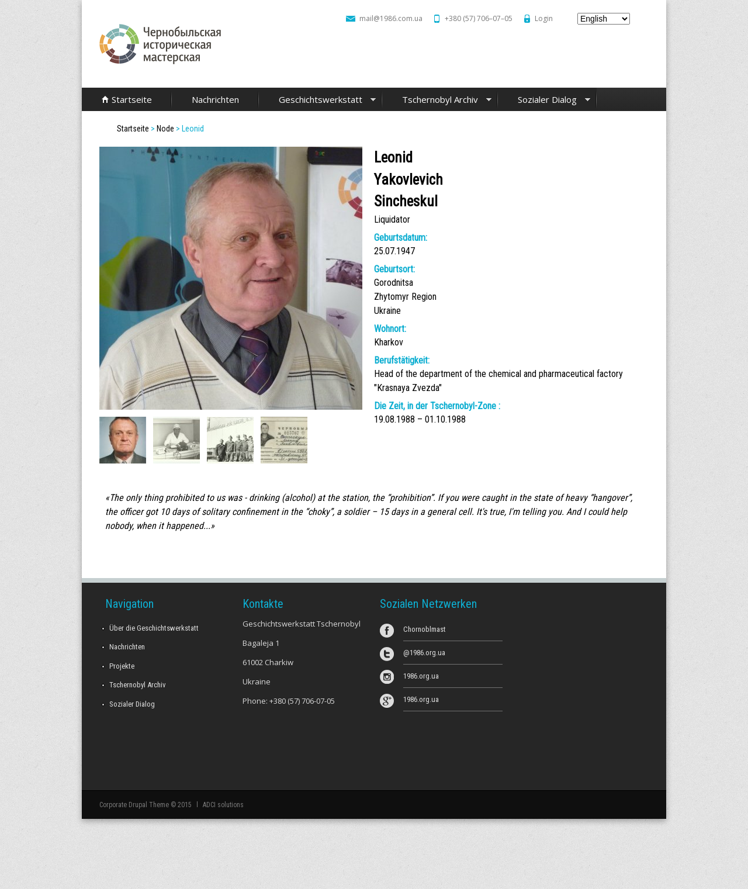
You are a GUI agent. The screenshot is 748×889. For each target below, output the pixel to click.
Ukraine (387, 310)
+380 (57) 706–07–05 (478, 18)
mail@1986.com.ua (391, 18)
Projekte (121, 666)
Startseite (132, 99)
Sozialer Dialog (544, 100)
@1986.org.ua (424, 652)
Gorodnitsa (393, 282)
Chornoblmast (424, 629)
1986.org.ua (421, 676)
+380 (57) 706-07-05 (302, 701)
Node (165, 128)
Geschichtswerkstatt (317, 100)
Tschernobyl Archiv (436, 100)
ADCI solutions (223, 805)
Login (544, 18)
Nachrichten (215, 99)
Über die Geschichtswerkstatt (154, 628)
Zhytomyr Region (405, 296)
